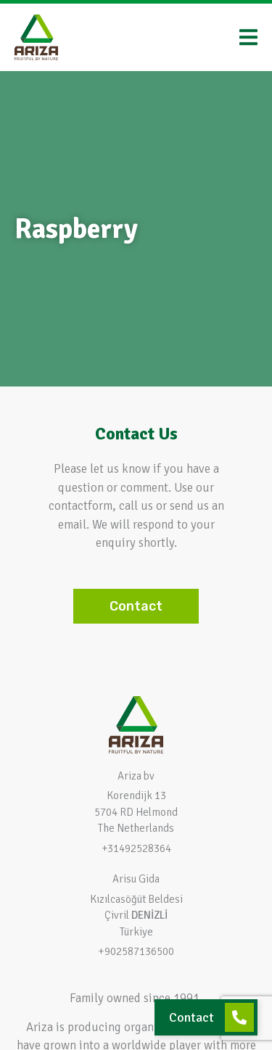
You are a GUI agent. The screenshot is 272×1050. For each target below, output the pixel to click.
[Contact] (239, 1017)
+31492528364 (136, 848)
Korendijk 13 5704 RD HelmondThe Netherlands (136, 812)
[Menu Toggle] (248, 37)
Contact (191, 1017)
